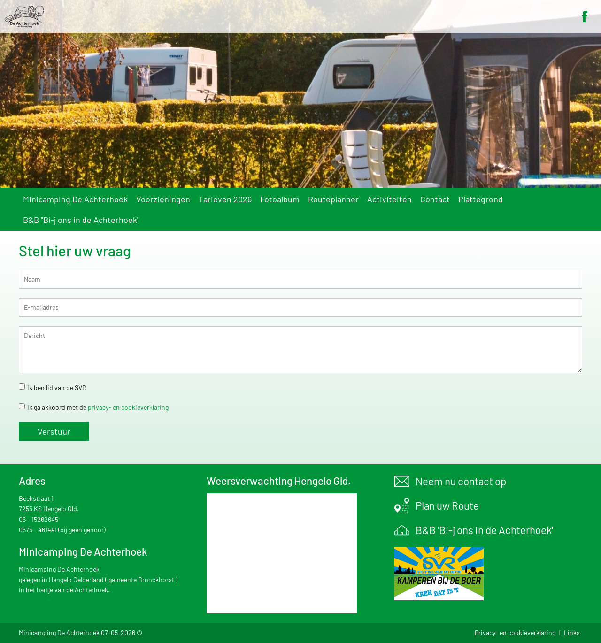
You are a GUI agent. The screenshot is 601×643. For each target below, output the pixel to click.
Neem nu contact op (461, 481)
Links (572, 632)
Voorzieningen (163, 199)
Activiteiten (389, 199)
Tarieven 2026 (225, 199)
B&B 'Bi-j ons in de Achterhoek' (484, 530)
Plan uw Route (447, 505)
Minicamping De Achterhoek (75, 199)
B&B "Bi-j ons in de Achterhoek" (81, 219)
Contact (435, 199)
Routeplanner (333, 199)
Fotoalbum (280, 199)
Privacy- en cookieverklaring (515, 632)
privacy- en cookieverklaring (128, 407)
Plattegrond (480, 199)
